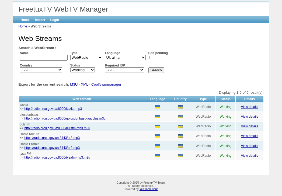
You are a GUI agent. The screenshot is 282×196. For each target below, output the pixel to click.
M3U (74, 84)
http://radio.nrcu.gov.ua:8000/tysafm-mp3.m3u (57, 157)
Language (112, 53)
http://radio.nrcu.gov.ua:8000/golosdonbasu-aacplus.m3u (65, 118)
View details (249, 107)
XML (84, 84)
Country (26, 65)
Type (74, 53)
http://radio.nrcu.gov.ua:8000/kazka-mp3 (53, 109)
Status (75, 65)
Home (25, 20)
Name (24, 53)
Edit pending (158, 53)
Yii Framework (149, 189)
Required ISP (115, 65)
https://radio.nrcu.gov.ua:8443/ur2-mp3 (52, 148)
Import (40, 20)
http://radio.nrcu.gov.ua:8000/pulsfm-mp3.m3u (57, 128)
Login (54, 20)
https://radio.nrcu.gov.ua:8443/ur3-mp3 (52, 138)
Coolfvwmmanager (106, 84)
